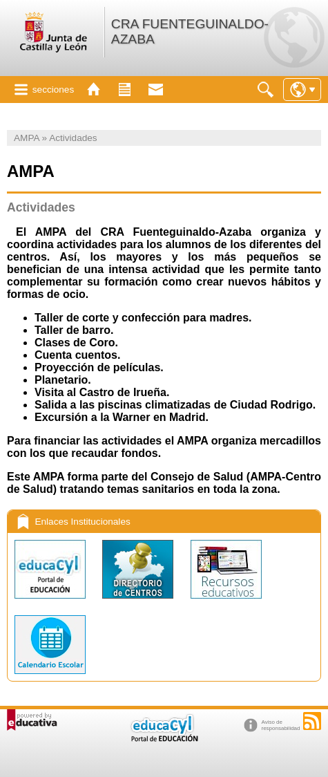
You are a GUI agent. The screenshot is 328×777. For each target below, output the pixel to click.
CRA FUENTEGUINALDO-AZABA (190, 31)
